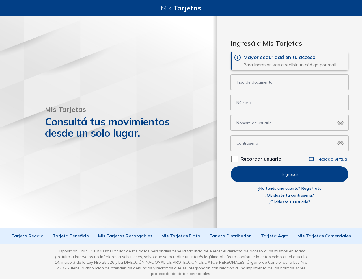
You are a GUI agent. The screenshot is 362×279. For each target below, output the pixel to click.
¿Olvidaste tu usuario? (289, 201)
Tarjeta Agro (274, 236)
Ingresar (289, 174)
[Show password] (340, 122)
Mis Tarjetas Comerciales (324, 236)
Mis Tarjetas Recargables (125, 236)
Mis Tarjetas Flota (180, 236)
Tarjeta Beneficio (71, 236)
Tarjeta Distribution (230, 236)
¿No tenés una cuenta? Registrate (290, 188)
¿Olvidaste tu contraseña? (289, 195)
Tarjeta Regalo (27, 236)
